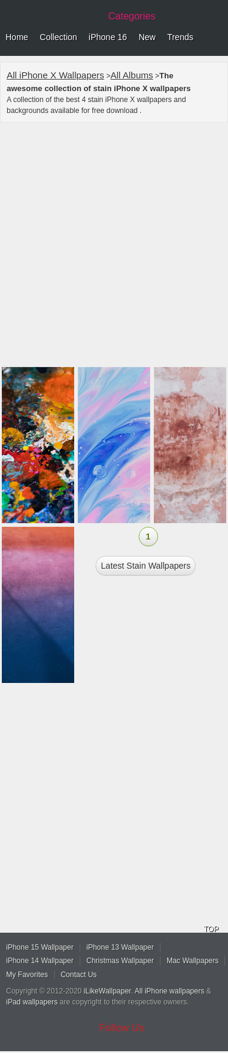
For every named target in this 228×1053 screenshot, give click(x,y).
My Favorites (27, 974)
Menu (216, 38)
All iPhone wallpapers (169, 991)
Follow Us (122, 1028)
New (147, 37)
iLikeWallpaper (107, 991)
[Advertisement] (114, 246)
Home (16, 37)
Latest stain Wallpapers (145, 566)
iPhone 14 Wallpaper (40, 960)
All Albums (132, 75)
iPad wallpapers (32, 1002)
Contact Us (79, 974)
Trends (180, 37)
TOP (211, 929)
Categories (131, 16)
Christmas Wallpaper (120, 960)
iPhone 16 (108, 37)
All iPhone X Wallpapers (55, 75)
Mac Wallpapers (193, 960)
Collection (58, 37)
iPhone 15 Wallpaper (40, 947)
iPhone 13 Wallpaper (120, 947)
